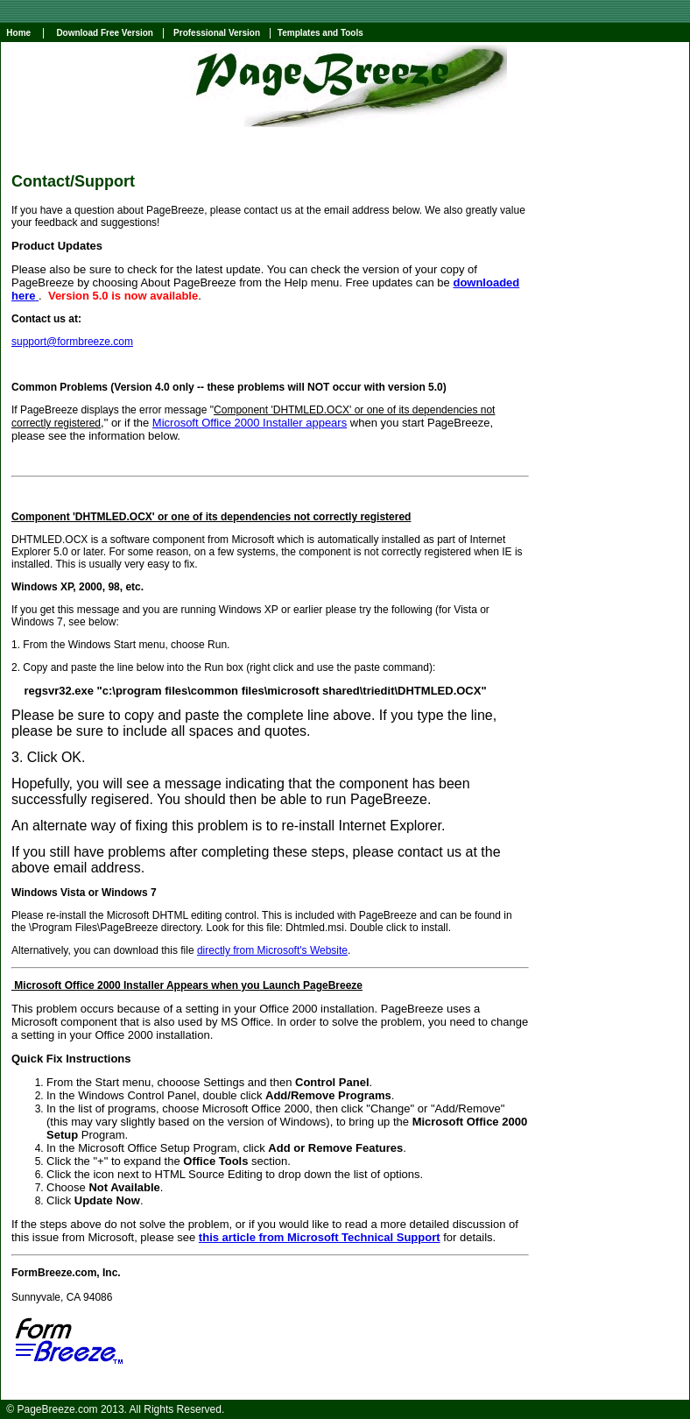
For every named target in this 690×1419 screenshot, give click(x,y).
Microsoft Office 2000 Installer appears (249, 422)
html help (292, 1391)
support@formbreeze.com (72, 341)
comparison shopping (222, 1391)
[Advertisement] (612, 435)
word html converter (430, 1391)
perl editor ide (350, 1391)
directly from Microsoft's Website (272, 950)
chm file (496, 1391)
